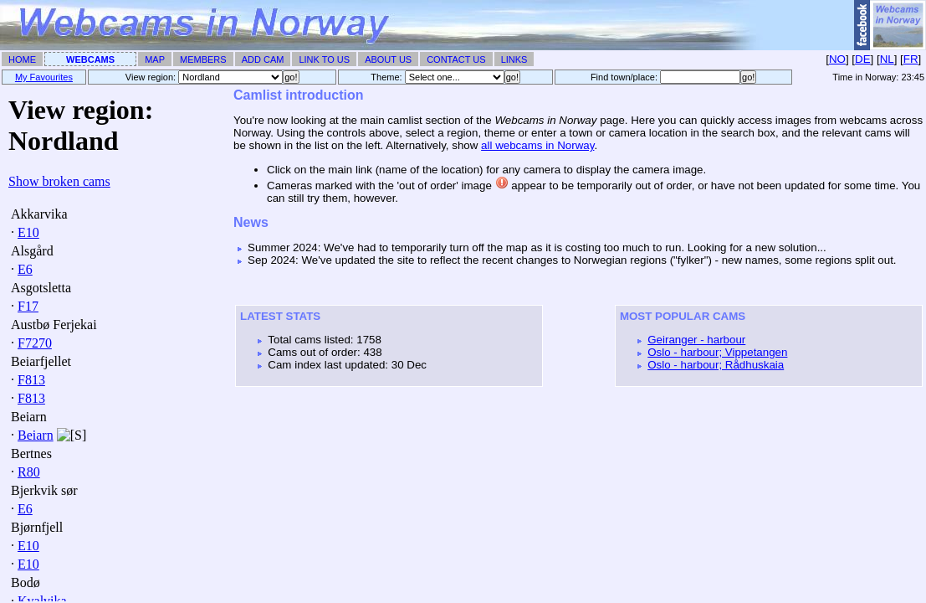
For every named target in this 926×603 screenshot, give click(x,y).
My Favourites (44, 77)
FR (910, 59)
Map (155, 59)
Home (22, 59)
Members (203, 59)
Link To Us (324, 59)
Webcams (90, 59)
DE (863, 59)
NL (887, 59)
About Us (388, 59)
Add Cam (263, 59)
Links (514, 59)
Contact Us (456, 59)
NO (837, 59)
